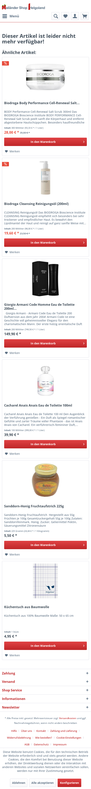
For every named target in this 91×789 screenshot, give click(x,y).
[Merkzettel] (65, 16)
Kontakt (41, 731)
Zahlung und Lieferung (63, 731)
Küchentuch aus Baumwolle (26, 607)
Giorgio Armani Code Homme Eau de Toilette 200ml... (39, 307)
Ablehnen (18, 783)
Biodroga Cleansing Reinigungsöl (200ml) (36, 204)
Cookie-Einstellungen (68, 737)
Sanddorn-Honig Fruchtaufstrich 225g (34, 506)
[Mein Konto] (75, 16)
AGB (26, 744)
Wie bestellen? (43, 737)
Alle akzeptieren (42, 783)
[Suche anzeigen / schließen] (55, 16)
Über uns (26, 731)
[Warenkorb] (85, 16)
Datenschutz (41, 744)
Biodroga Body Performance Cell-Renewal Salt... (42, 103)
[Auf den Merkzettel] (12, 151)
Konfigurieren (69, 783)
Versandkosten (67, 718)
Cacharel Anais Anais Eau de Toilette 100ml (38, 405)
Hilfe (14, 731)
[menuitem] (10, 16)
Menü (10, 15)
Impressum (60, 744)
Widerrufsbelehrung (19, 737)
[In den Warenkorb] (45, 142)
